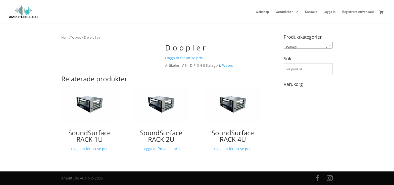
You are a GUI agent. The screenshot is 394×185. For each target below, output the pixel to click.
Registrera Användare (358, 12)
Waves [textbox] (306, 47)
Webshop (262, 12)
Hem (65, 37)
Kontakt (311, 12)
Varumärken (284, 12)
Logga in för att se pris (184, 57)
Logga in (329, 12)
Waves (76, 37)
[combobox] (308, 45)
